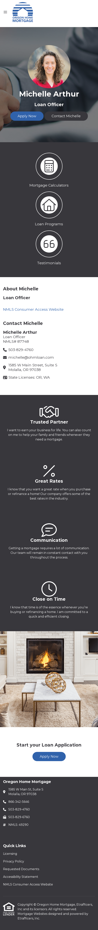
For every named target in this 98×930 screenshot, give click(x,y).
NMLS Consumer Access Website (33, 309)
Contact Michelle (66, 116)
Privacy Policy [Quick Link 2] (13, 861)
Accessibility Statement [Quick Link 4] (20, 877)
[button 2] (49, 208)
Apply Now (27, 116)
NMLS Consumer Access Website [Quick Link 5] (28, 884)
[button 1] (49, 169)
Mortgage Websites (33, 914)
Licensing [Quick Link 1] (10, 854)
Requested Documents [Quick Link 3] (21, 869)
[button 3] (49, 247)
